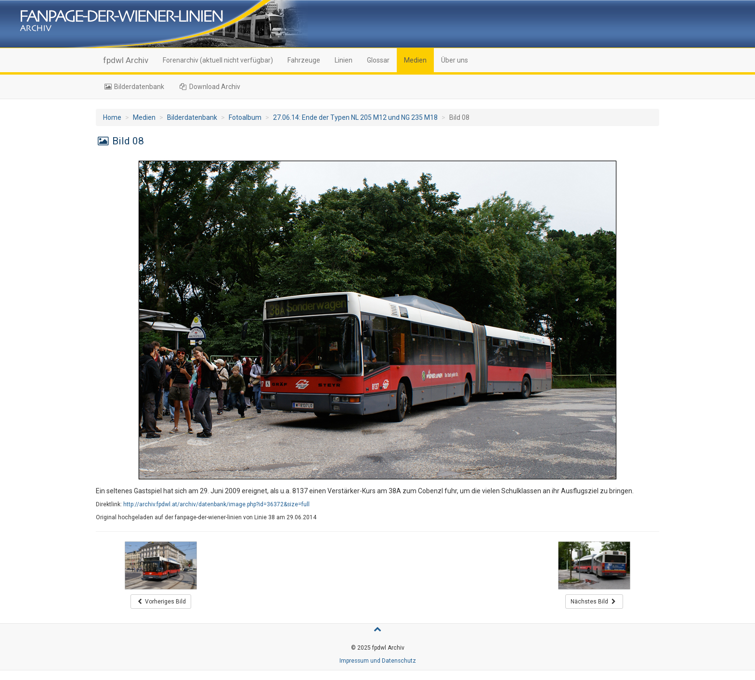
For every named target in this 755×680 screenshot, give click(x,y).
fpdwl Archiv (125, 60)
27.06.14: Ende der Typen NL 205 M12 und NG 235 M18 (355, 117)
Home (112, 117)
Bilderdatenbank (133, 86)
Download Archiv (210, 86)
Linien (343, 60)
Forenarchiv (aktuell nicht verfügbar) (218, 60)
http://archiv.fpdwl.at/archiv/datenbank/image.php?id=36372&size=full (216, 504)
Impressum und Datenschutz (377, 660)
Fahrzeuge (303, 60)
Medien (415, 60)
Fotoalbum (245, 117)
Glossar (378, 60)
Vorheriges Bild (161, 601)
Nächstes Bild (594, 601)
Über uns (454, 60)
